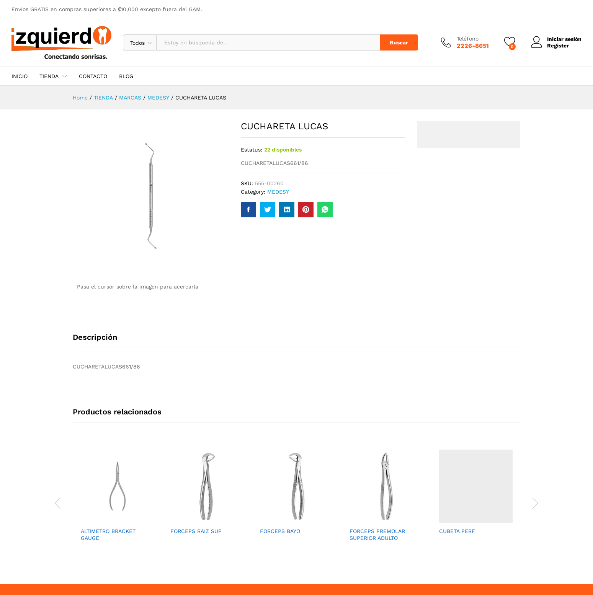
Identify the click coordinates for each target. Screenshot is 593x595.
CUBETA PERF (457, 531)
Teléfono (468, 39)
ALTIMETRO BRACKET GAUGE (108, 534)
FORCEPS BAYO (280, 531)
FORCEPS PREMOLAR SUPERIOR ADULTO (377, 534)
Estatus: (251, 150)
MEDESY (278, 192)
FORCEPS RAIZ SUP (196, 531)
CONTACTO (93, 76)
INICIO (19, 76)
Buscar (399, 42)
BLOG (126, 76)
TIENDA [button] (49, 76)
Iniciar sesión (556, 39)
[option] (117, 502)
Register (558, 45)
